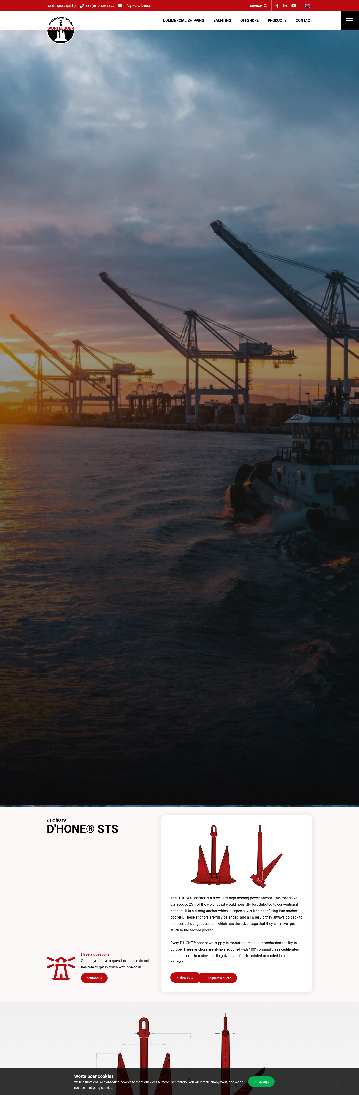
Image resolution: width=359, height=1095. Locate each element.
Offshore (249, 20)
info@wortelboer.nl (138, 6)
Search (258, 6)
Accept (261, 1082)
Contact (304, 20)
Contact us (94, 977)
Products (277, 20)
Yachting (222, 20)
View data (186, 977)
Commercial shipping (183, 20)
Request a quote (219, 977)
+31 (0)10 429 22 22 (100, 6)
